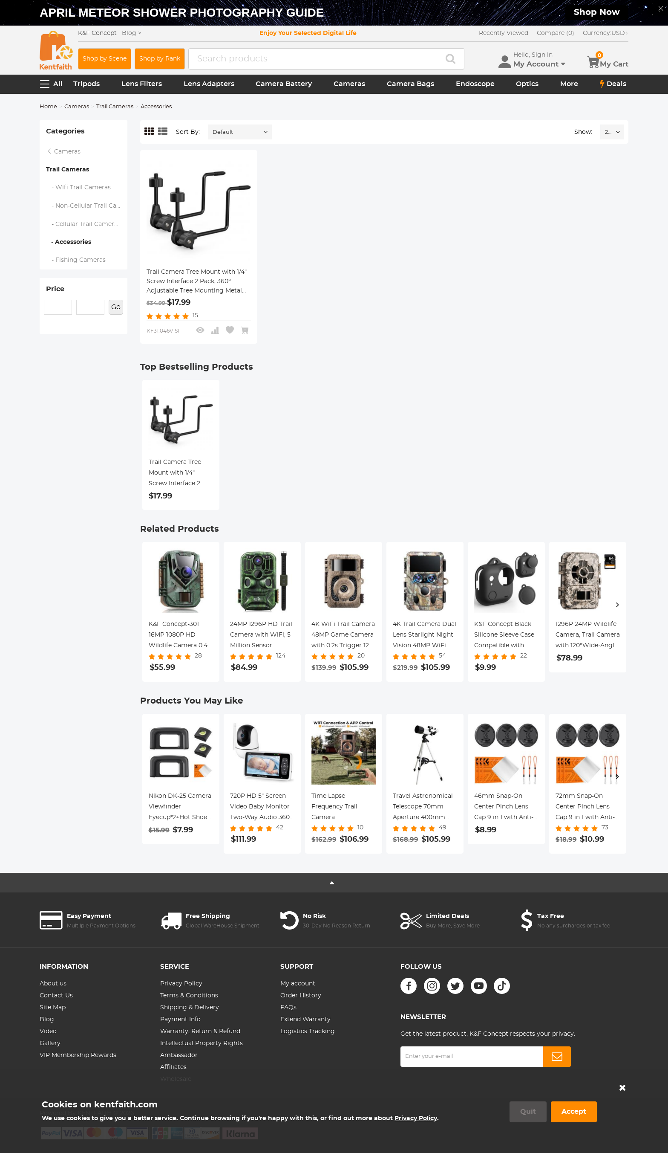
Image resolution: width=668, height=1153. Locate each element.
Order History (300, 996)
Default (223, 132)
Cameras (349, 84)
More (569, 84)
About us (53, 984)
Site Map (53, 1008)
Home (48, 107)
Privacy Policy (181, 984)
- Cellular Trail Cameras (83, 224)
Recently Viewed (503, 33)
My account (297, 984)
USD (605, 33)
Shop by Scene (105, 59)
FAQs (288, 1008)
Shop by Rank (159, 59)
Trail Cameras (114, 107)
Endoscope (475, 84)
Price (55, 289)
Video (48, 1031)
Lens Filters (141, 84)
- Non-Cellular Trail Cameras (86, 206)
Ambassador (179, 1055)
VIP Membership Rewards (78, 1055)
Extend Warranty (305, 1020)
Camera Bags (410, 84)
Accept (573, 1111)
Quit (528, 1111)
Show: (583, 132)
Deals (613, 84)
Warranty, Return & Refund (200, 1031)
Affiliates (173, 1067)
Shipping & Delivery (189, 1008)
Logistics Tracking (307, 1031)
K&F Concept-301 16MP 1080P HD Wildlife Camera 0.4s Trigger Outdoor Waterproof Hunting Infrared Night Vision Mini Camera (180, 636)
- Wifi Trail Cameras (78, 188)
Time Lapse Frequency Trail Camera (334, 806)
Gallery (50, 1043)
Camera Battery (284, 84)
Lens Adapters (209, 84)
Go (116, 307)
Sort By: (188, 132)
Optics (527, 84)
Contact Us (56, 996)
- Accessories (68, 242)
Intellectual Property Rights (201, 1043)
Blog (47, 1020)
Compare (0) (555, 33)
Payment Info (180, 1020)
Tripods (86, 84)
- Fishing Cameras (76, 260)
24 (608, 132)
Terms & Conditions (189, 996)
